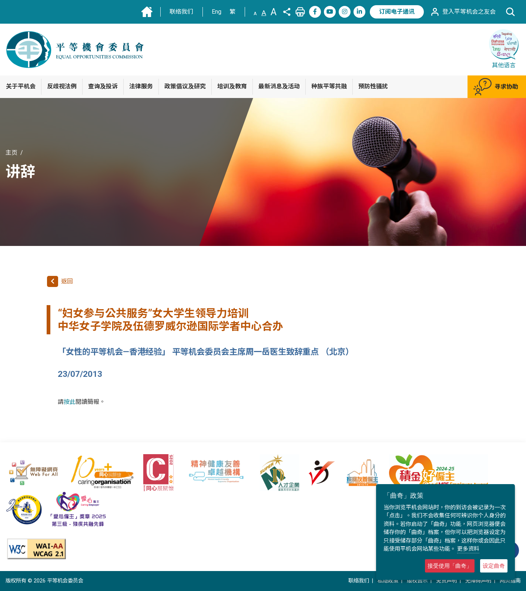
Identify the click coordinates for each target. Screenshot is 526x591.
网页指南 (510, 581)
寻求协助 (495, 86)
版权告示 (417, 581)
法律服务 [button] (141, 86)
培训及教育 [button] (232, 86)
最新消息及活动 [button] (279, 86)
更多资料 (468, 549)
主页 (11, 152)
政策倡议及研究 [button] (185, 86)
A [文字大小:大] (274, 11)
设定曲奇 (494, 565)
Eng (216, 11)
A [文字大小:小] (255, 13)
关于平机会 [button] (21, 86)
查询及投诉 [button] (103, 86)
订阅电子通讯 (397, 11)
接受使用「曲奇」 (450, 565)
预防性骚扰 (373, 86)
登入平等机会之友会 (463, 11)
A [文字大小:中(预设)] (263, 13)
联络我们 (181, 11)
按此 (70, 401)
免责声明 (446, 581)
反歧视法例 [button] (62, 86)
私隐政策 (388, 581)
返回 (60, 281)
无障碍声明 (478, 581)
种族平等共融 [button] (329, 86)
